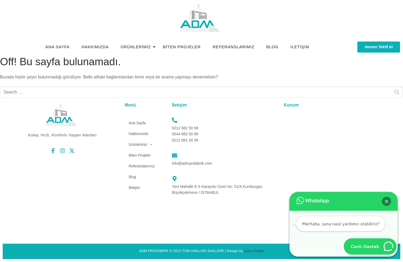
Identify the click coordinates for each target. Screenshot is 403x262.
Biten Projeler (182, 46)
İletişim (299, 46)
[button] (140, 144)
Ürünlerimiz (137, 46)
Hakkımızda (95, 46)
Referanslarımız (233, 46)
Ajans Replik (254, 251)
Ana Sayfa (57, 46)
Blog (272, 46)
